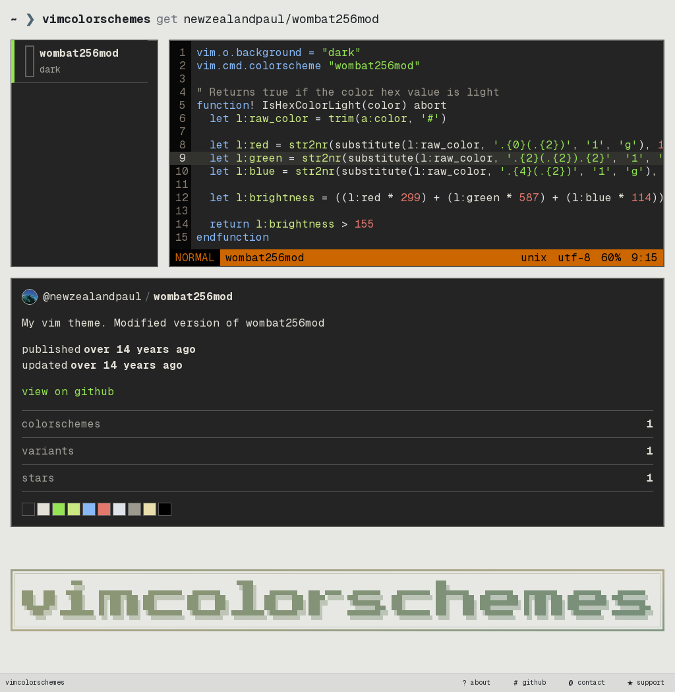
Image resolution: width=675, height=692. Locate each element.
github (529, 682)
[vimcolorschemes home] (337, 600)
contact (586, 682)
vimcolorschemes (35, 682)
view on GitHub (68, 391)
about (475, 682)
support (645, 682)
